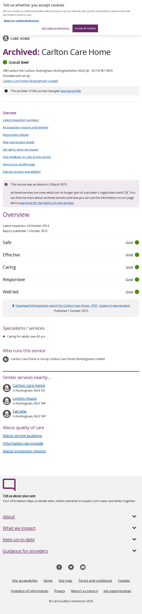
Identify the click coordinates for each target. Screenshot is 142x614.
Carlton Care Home (29, 385)
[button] (71, 62)
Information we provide (23, 443)
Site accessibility (25, 580)
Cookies (124, 580)
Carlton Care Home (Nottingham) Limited (30, 81)
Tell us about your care (19, 496)
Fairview (20, 411)
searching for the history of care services (46, 203)
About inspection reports (24, 451)
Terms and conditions (95, 580)
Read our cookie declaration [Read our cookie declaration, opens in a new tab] (21, 18)
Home (48, 580)
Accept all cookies (85, 25)
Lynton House (25, 398)
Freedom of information (29, 591)
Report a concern (84, 591)
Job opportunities (117, 591)
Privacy (59, 591)
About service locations (22, 435)
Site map (65, 580)
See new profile (70, 91)
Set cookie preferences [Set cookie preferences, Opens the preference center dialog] (55, 25)
